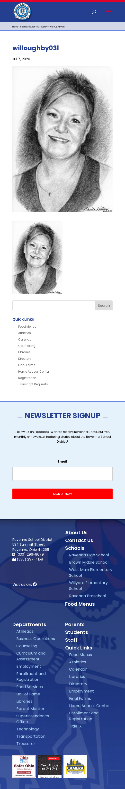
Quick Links (78, 647)
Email (62, 462)
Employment (28, 666)
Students (76, 632)
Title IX (75, 726)
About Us (76, 532)
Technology (27, 729)
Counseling (27, 346)
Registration (27, 378)
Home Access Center (33, 371)
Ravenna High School (89, 555)
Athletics (24, 333)
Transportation (30, 736)
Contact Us (79, 540)
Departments (29, 624)
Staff (71, 640)
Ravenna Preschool (87, 596)
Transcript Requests (33, 384)
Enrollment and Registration (31, 676)
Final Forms (26, 365)
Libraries (24, 352)
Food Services (29, 687)
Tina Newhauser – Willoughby (34, 27)
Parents (75, 624)
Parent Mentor (30, 708)
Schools (74, 548)
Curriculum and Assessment (30, 656)
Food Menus (27, 326)
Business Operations (35, 638)
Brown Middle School (88, 562)
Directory (24, 359)
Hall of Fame (28, 694)
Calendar (25, 339)
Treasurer (25, 743)
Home (15, 27)
